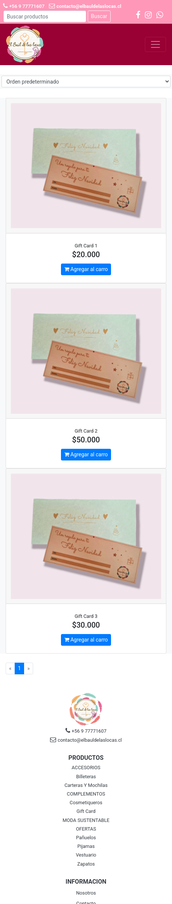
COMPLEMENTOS (86, 794)
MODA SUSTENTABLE (86, 820)
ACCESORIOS (86, 767)
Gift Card (85, 811)
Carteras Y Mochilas (86, 785)
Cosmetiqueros (86, 802)
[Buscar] (44, 16)
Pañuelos (86, 837)
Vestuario (86, 855)
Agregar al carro (86, 269)
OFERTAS (86, 829)
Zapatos (86, 864)
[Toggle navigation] (155, 44)
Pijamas (86, 846)
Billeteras (86, 776)
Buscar (99, 16)
